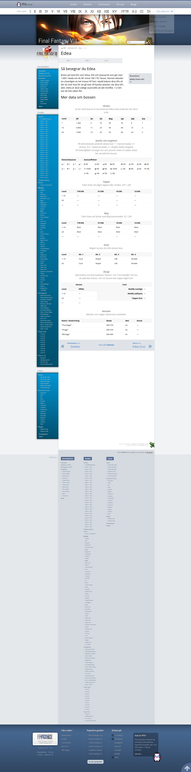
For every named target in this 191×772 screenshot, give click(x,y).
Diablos (42, 209)
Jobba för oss (48, 755)
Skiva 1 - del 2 (44, 123)
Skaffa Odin (43, 306)
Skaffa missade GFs (45, 326)
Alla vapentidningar (45, 310)
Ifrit (41, 230)
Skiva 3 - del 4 (44, 160)
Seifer (42, 263)
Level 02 (42, 336)
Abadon (42, 190)
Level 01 (42, 334)
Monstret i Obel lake (45, 304)
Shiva (41, 395)
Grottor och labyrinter (46, 185)
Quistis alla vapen (45, 381)
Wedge (42, 286)
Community (104, 4)
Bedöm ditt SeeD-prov (46, 322)
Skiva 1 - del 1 (44, 121)
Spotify (117, 754)
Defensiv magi (44, 431)
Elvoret (42, 215)
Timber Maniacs (44, 308)
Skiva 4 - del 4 (44, 177)
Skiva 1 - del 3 (44, 125)
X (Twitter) (118, 735)
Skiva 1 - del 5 (44, 129)
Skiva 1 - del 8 (44, 135)
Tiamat (42, 273)
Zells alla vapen (44, 383)
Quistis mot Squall (45, 316)
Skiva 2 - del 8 (44, 152)
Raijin (41, 252)
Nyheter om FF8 (44, 73)
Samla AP (43, 358)
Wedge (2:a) (43, 288)
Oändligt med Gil (45, 360)
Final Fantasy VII (95, 739)
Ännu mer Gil (44, 362)
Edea (41, 101)
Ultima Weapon (44, 284)
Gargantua (43, 223)
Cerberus (42, 207)
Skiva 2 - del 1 (44, 138)
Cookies (40, 755)
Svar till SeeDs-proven (46, 364)
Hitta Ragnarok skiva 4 (46, 297)
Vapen (41, 375)
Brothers (42, 401)
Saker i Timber (44, 329)
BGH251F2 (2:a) (44, 198)
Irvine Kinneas (44, 91)
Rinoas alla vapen (45, 379)
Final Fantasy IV (95, 754)
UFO (41, 282)
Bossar (41, 188)
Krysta (42, 236)
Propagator (43, 250)
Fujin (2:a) (43, 221)
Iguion (42, 232)
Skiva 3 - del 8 (44, 169)
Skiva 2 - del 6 (44, 148)
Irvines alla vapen (45, 387)
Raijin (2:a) (43, 255)
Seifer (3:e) (43, 267)
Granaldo (42, 227)
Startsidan (42, 71)
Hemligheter (43, 293)
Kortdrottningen (44, 314)
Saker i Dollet (44, 301)
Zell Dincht (43, 87)
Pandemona (43, 409)
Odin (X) (42, 244)
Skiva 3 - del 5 (44, 163)
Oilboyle (42, 246)
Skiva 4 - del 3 (44, 175)
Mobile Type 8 (44, 240)
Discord (117, 746)
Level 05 (42, 342)
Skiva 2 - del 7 (44, 150)
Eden (41, 424)
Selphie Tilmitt (44, 89)
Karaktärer (42, 78)
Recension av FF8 (45, 76)
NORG (42, 242)
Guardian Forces (44, 390)
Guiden (41, 117)
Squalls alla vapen (45, 377)
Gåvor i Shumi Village (46, 312)
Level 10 (42, 352)
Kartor (41, 183)
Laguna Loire (44, 93)
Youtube (117, 750)
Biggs (41, 200)
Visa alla (106, 344)
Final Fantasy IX (95, 746)
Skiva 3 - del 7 (44, 167)
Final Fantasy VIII (57, 41)
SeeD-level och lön (45, 295)
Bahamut (42, 194)
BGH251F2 (43, 196)
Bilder (41, 106)
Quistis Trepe (44, 85)
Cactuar (42, 420)
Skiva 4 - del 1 (44, 171)
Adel (41, 192)
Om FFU (65, 746)
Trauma (42, 278)
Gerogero (43, 225)
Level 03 (42, 338)
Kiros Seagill (43, 97)
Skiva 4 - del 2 (44, 173)
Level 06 (42, 344)
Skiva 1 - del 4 (44, 127)
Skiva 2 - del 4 (44, 144)
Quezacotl (43, 392)
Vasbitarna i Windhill (45, 299)
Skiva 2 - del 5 (44, 146)
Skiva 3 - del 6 (44, 165)
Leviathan (43, 407)
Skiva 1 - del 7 (44, 133)
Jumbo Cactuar (44, 234)
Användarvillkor (42, 752)
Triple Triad (42, 332)
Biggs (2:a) (43, 202)
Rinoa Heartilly (44, 82)
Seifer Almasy (44, 99)
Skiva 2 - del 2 (44, 140)
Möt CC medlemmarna (46, 324)
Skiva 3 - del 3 (44, 158)
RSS (116, 757)
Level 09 (42, 350)
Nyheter (88, 4)
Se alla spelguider (95, 762)
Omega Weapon (44, 248)
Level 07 (42, 346)
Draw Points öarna (45, 320)
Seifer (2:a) (43, 265)
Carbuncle (43, 405)
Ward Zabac (43, 95)
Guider (73, 4)
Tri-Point (42, 280)
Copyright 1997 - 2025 (45, 748)
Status (41, 437)
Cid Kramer (43, 103)
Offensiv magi (44, 429)
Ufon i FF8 (43, 318)
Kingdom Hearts (95, 750)
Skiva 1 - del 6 (44, 131)
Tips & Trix (42, 356)
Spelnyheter (66, 735)
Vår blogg (65, 750)
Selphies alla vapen (45, 385)
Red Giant (43, 257)
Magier (41, 427)
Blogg (133, 4)
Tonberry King (44, 275)
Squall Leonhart (44, 80)
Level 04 (42, 340)
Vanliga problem (44, 180)
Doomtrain (43, 415)
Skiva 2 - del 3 (44, 142)
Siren (41, 399)
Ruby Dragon (44, 259)
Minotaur (42, 238)
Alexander (43, 413)
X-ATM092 (43, 290)
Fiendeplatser (43, 434)
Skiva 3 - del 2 (44, 156)
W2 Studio (149, 452)
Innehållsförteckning (45, 119)
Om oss (120, 4)
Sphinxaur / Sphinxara (46, 271)
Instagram (118, 743)
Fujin (41, 219)
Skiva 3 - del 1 (44, 154)
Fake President (44, 217)
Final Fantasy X (95, 743)
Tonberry (42, 422)
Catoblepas (43, 205)
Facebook (118, 739)
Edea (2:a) (43, 213)
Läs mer (138, 754)
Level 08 (42, 348)
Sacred (42, 261)
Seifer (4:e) (43, 269)
